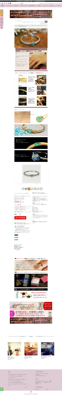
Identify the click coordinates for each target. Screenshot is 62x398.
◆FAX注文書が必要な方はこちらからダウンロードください (22, 232)
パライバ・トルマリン (29, 25)
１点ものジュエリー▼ (23, 5)
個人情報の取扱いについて (38, 382)
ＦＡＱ (40, 383)
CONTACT (46, 3)
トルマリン (25, 25)
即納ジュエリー (52, 5)
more (26, 387)
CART (56, 3)
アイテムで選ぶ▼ (9, 5)
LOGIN (60, 3)
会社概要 (36, 383)
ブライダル (58, 5)
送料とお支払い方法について (44, 23)
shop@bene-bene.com (42, 375)
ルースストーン (45, 5)
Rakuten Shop (37, 389)
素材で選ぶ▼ (16, 5)
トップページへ (16, 25)
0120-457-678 (41, 3)
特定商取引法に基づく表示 (47, 382)
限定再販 (39, 5)
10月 (22, 25)
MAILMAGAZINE (51, 3)
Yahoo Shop (46, 389)
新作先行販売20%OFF (32, 5)
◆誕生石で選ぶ (20, 25)
